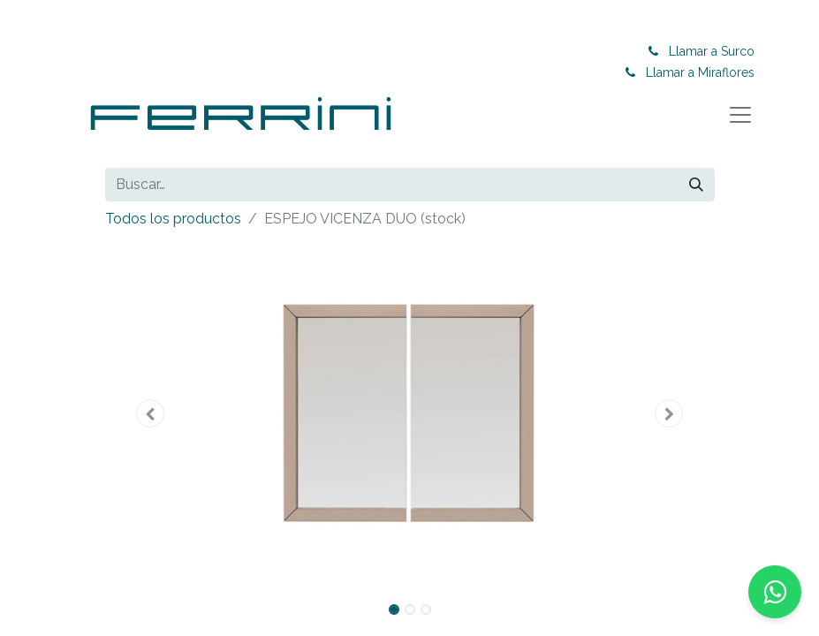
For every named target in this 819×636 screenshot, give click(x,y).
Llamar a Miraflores (700, 72)
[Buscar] (696, 184)
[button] (151, 413)
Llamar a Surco (712, 51)
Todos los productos (173, 218)
